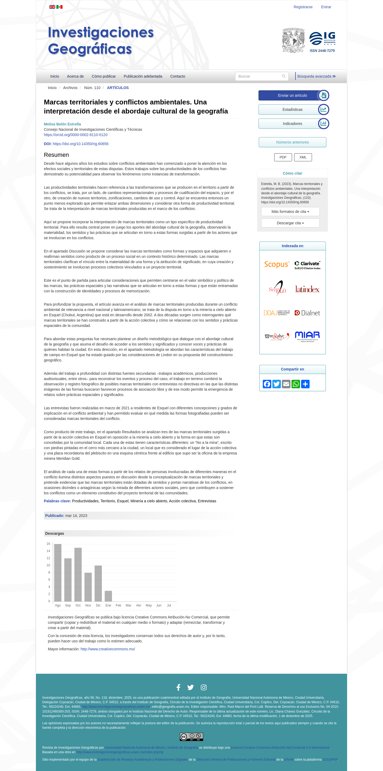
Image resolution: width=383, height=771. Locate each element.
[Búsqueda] (262, 76)
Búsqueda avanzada (316, 76)
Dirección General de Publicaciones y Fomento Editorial (236, 759)
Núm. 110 (92, 88)
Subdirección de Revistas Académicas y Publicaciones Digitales (142, 759)
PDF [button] (283, 157)
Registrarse (303, 7)
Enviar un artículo (292, 95)
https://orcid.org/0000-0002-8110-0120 (75, 135)
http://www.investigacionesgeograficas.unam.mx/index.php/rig (120, 752)
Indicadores (292, 123)
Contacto (177, 76)
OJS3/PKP (330, 759)
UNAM (288, 759)
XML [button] (303, 157)
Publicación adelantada (143, 76)
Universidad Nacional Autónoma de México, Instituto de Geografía (151, 747)
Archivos (70, 88)
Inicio (54, 76)
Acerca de (75, 76)
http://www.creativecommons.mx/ (108, 649)
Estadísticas (292, 109)
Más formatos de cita (290, 211)
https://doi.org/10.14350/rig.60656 (80, 144)
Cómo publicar (104, 76)
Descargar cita (290, 223)
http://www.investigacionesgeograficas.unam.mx (116, 707)
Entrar (326, 7)
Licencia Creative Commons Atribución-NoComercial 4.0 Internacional (280, 747)
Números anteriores (292, 142)
